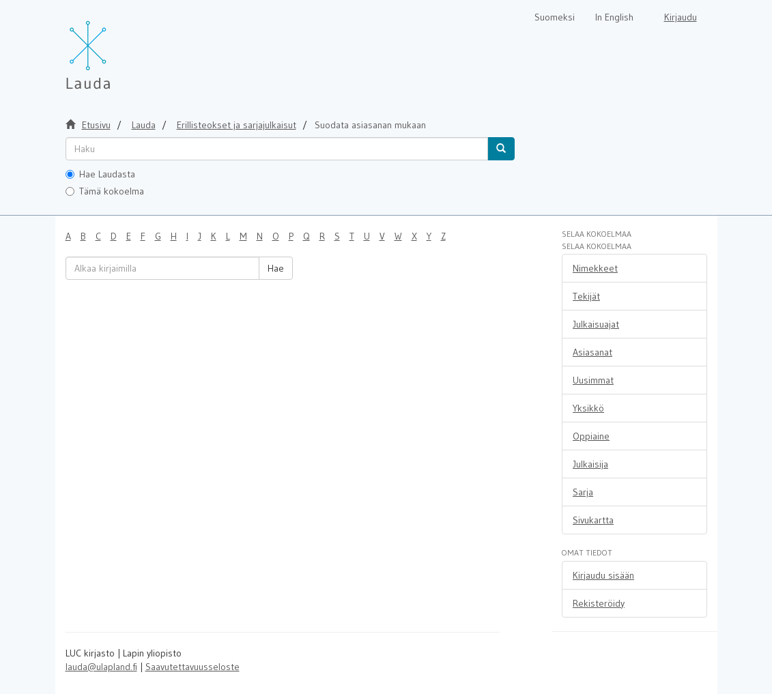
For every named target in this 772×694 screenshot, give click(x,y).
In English (614, 17)
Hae (276, 268)
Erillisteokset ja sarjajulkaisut (236, 125)
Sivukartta (593, 520)
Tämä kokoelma (105, 191)
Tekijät (586, 296)
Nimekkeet (595, 268)
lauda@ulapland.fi (101, 667)
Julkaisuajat (596, 324)
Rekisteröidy (599, 603)
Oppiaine (591, 436)
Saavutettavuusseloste (192, 667)
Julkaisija (590, 464)
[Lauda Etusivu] (116, 48)
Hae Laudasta (100, 174)
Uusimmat (593, 380)
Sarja (583, 492)
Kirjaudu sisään (603, 575)
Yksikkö (588, 408)
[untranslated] (277, 148)
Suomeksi (554, 17)
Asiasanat (592, 352)
